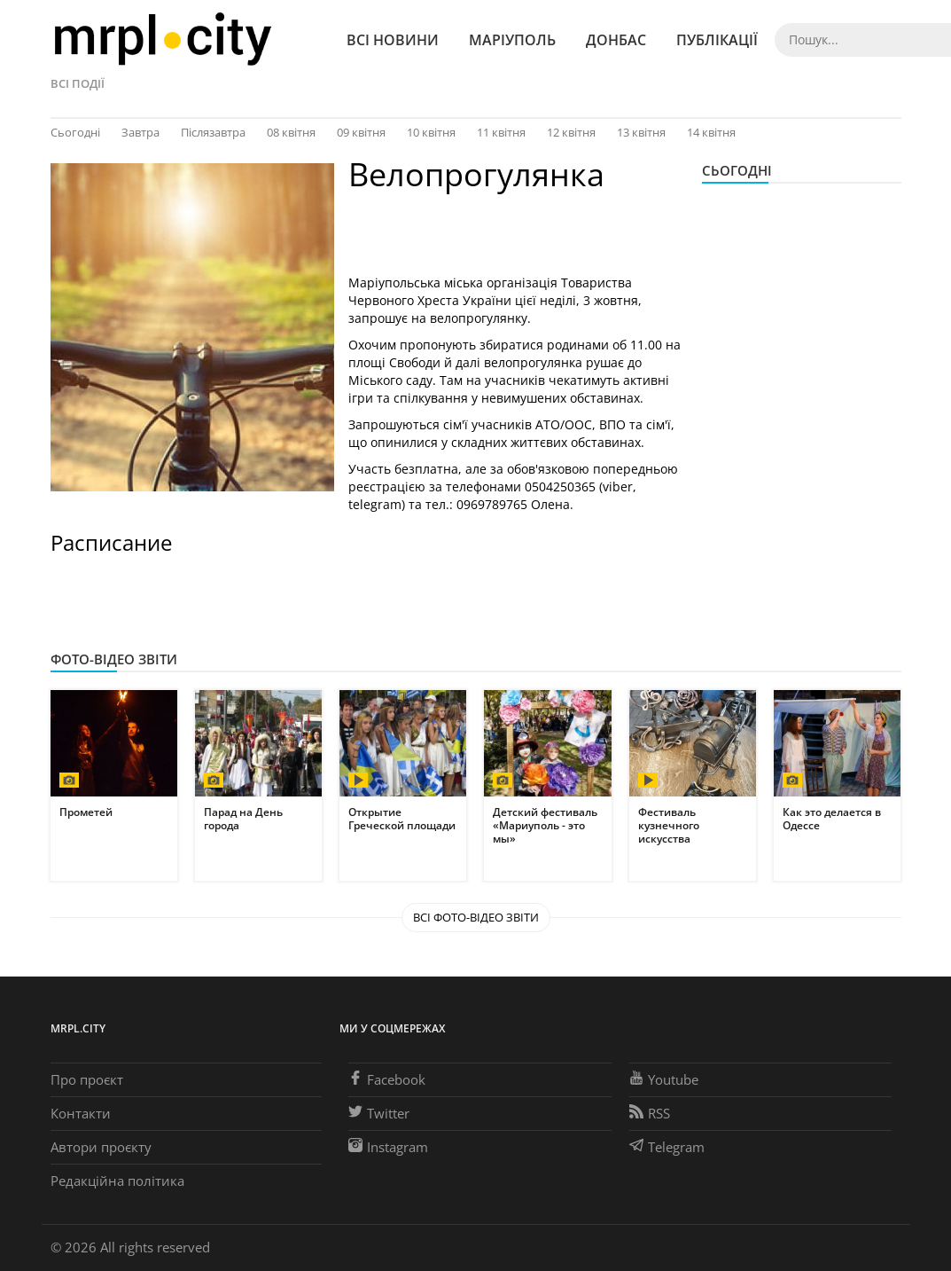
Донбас (616, 40)
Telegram (667, 1147)
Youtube (663, 1079)
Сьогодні (75, 132)
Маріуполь (512, 40)
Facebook (386, 1079)
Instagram (388, 1147)
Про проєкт (87, 1079)
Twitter (378, 1113)
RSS (649, 1113)
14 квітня (711, 132)
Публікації (717, 40)
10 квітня (431, 132)
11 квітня (501, 132)
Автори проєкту (101, 1147)
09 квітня (361, 132)
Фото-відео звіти (114, 659)
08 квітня (291, 132)
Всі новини (393, 40)
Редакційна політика (117, 1180)
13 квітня (641, 132)
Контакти (81, 1113)
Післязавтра (213, 132)
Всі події (78, 83)
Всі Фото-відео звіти (476, 917)
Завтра (140, 132)
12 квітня (571, 132)
